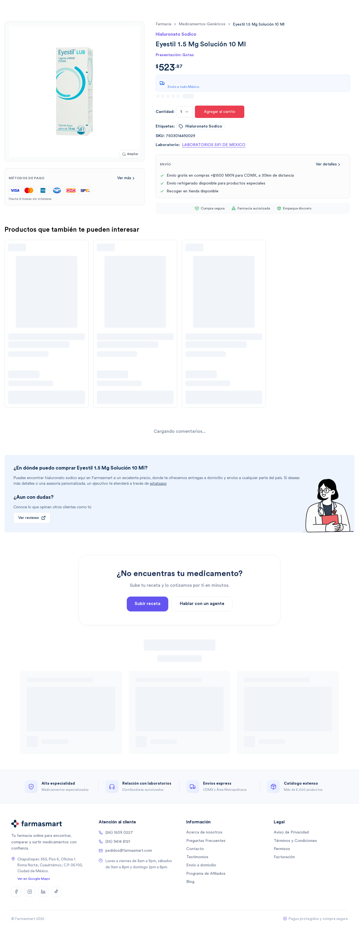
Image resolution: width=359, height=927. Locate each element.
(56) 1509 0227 (116, 833)
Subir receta (147, 618)
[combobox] (185, 111)
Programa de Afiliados (205, 874)
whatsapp (158, 483)
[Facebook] (16, 892)
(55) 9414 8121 (114, 842)
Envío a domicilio (201, 865)
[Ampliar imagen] (130, 154)
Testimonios (197, 857)
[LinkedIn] (43, 892)
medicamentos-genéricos (202, 24)
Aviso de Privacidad (291, 832)
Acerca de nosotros (204, 832)
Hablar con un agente (202, 618)
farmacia (163, 24)
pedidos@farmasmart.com (125, 851)
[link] (258, 24)
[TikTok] (57, 892)
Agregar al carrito (219, 112)
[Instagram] (30, 892)
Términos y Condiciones (295, 841)
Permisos (282, 849)
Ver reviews (32, 518)
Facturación (284, 857)
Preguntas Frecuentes (205, 841)
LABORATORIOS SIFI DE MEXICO (213, 145)
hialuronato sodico (200, 126)
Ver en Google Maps (33, 878)
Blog (190, 882)
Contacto (195, 849)
